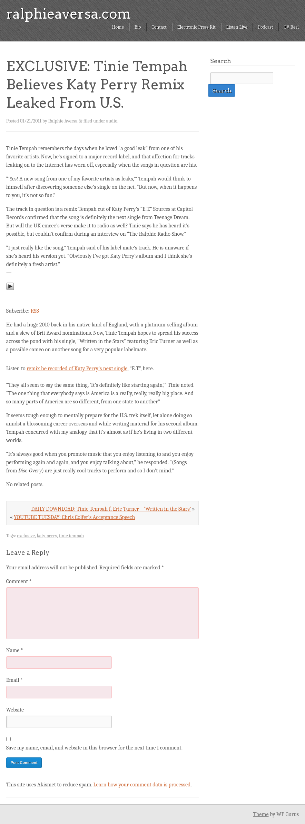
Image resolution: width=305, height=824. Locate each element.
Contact (159, 27)
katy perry (47, 536)
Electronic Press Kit (196, 27)
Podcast (265, 27)
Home (118, 27)
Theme (261, 814)
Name (14, 650)
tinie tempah (71, 536)
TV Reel (291, 27)
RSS (35, 311)
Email (14, 680)
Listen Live (236, 27)
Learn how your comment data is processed (142, 785)
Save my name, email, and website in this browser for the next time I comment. (94, 748)
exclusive (26, 536)
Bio (138, 27)
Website (15, 710)
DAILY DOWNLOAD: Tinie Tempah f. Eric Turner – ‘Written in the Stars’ (111, 509)
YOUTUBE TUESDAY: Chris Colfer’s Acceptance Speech (74, 517)
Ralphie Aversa (63, 121)
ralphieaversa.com (68, 14)
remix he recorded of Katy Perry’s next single (77, 368)
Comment (19, 581)
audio (111, 121)
